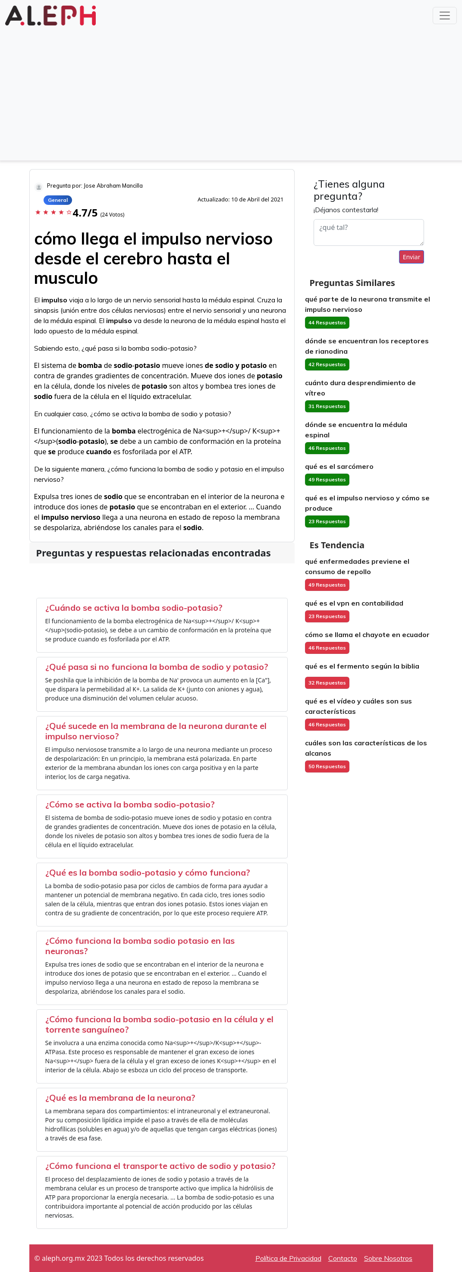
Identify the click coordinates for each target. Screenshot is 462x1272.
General (58, 200)
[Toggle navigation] (445, 15)
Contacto (342, 1258)
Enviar (412, 257)
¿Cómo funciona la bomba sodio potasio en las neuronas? (140, 945)
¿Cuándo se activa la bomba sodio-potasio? (134, 607)
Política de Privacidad (288, 1258)
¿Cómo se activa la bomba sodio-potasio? (130, 804)
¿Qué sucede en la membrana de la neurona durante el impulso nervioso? (156, 730)
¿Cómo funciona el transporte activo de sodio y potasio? (160, 1165)
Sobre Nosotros (388, 1258)
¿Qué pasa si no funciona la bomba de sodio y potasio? (156, 666)
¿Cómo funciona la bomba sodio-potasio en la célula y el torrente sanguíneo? (159, 1024)
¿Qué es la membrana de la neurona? (120, 1097)
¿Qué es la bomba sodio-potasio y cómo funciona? (147, 872)
